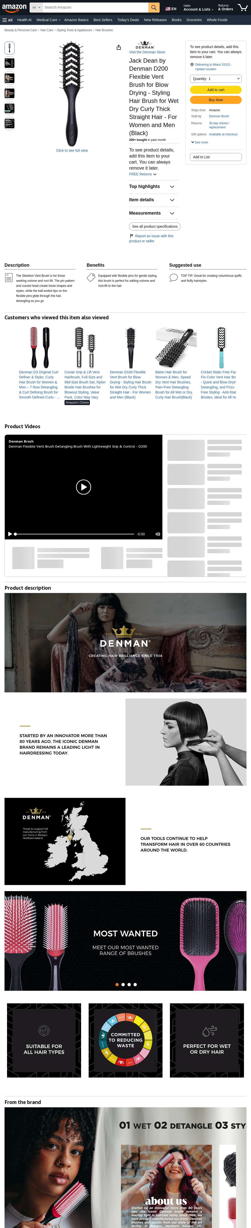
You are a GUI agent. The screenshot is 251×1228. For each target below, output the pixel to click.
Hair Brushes (104, 30)
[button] (7, 20)
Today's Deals (128, 20)
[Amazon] (15, 7)
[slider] (74, 534)
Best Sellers (103, 20)
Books (176, 20)
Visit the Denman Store (147, 52)
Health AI (24, 20)
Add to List (201, 157)
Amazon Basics (76, 20)
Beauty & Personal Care (21, 30)
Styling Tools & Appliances (74, 30)
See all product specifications (154, 226)
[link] (39, 385)
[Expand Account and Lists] (213, 9)
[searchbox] (95, 7)
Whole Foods (217, 20)
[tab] (117, 984)
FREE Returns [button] (143, 174)
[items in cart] (242, 7)
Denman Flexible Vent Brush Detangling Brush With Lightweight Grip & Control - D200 (78, 446)
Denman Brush (219, 116)
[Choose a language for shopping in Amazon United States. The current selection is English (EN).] (170, 8)
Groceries (194, 20)
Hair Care (46, 30)
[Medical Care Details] (59, 20)
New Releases (155, 20)
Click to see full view (72, 150)
